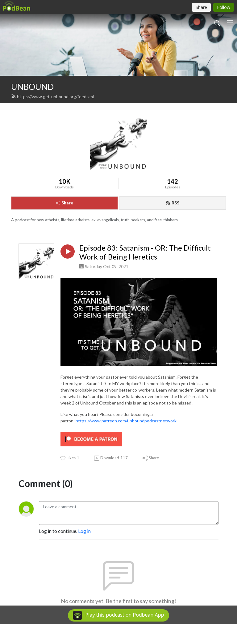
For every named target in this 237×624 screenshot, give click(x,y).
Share (64, 202)
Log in (84, 531)
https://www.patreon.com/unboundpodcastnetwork (126, 420)
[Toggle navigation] (230, 23)
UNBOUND (32, 87)
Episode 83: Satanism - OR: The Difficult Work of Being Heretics (145, 252)
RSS (172, 202)
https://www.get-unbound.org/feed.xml (52, 96)
